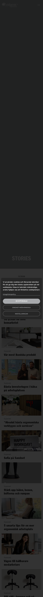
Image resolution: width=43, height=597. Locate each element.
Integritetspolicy (9, 294)
